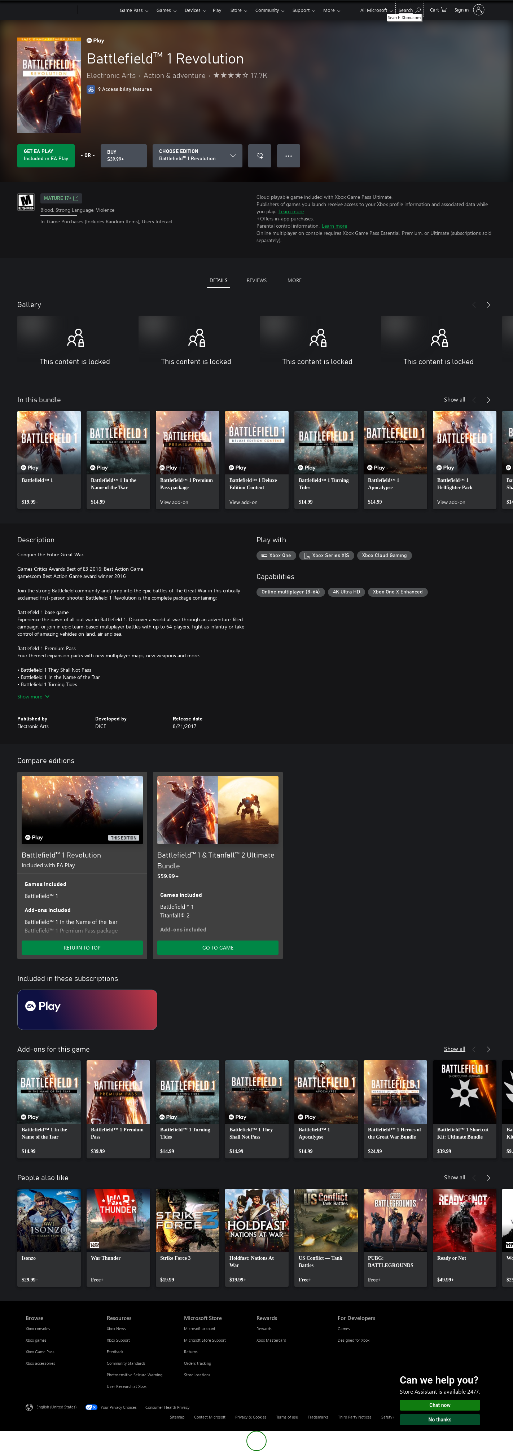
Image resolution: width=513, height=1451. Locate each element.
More (329, 10)
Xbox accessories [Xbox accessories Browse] (40, 1363)
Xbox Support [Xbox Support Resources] (118, 1340)
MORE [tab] (295, 280)
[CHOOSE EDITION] (197, 155)
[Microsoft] (50, 10)
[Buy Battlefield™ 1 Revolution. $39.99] (124, 155)
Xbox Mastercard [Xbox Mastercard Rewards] (271, 1340)
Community (267, 10)
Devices (193, 10)
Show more (33, 696)
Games (164, 10)
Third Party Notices (355, 1417)
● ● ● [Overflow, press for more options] (288, 156)
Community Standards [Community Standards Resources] (126, 1363)
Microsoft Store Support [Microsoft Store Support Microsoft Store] (205, 1340)
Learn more (291, 211)
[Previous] (474, 305)
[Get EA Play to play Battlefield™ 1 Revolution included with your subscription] (46, 155)
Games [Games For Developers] (344, 1328)
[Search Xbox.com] (409, 9)
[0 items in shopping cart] (438, 9)
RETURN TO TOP (82, 947)
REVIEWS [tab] (257, 280)
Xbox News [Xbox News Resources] (116, 1328)
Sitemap (177, 1417)
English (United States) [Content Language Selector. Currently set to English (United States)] (56, 1406)
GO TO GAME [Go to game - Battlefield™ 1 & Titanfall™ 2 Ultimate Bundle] (217, 947)
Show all (454, 399)
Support (301, 10)
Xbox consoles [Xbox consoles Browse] (38, 1328)
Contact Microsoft (209, 1417)
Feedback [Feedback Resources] (115, 1351)
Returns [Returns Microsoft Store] (191, 1351)
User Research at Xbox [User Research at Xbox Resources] (126, 1386)
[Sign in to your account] (468, 9)
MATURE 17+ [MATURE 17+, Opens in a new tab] (61, 198)
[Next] (488, 305)
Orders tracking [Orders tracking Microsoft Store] (197, 1363)
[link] (49, 460)
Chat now (440, 1405)
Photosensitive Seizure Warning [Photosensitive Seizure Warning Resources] (134, 1374)
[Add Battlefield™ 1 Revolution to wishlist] (259, 155)
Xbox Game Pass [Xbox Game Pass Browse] (40, 1351)
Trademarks (318, 1417)
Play (217, 10)
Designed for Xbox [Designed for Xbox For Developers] (353, 1340)
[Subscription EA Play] (87, 1010)
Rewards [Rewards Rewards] (264, 1328)
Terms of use (287, 1417)
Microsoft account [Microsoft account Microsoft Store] (199, 1328)
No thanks (440, 1419)
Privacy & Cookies (251, 1417)
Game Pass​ (131, 10)
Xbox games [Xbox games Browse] (36, 1340)
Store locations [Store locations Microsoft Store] (197, 1374)
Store (236, 10)
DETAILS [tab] (218, 280)
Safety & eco (392, 1417)
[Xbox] (98, 10)
